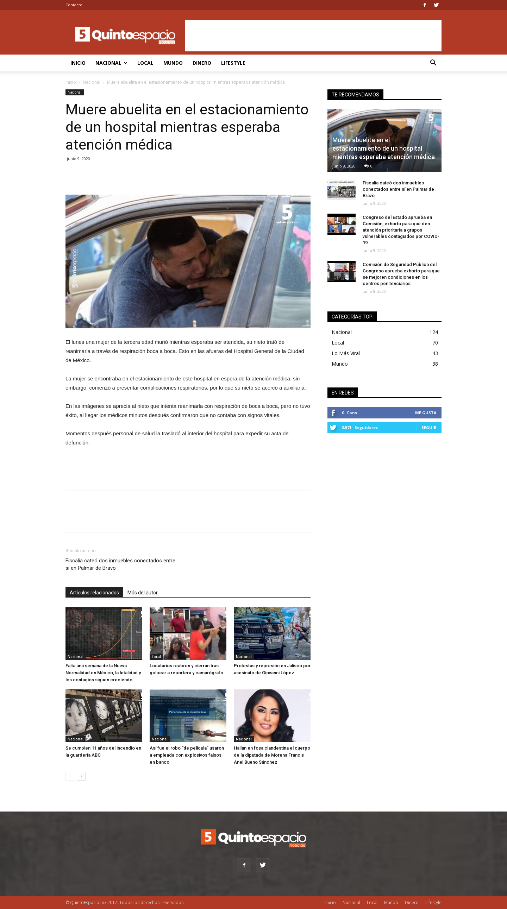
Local (145, 62)
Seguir (429, 427)
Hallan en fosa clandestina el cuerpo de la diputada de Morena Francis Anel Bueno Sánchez (272, 755)
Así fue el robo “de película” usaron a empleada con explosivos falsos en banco (187, 755)
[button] (433, 63)
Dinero (202, 62)
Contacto (73, 4)
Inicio (78, 62)
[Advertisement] (313, 35)
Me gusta (426, 412)
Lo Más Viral (346, 353)
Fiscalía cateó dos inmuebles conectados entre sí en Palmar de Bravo (120, 564)
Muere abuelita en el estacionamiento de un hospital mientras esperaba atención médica (383, 148)
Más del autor (142, 592)
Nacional (111, 62)
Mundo (173, 62)
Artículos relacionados (94, 592)
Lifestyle (233, 62)
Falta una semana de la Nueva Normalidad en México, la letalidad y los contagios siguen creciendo (103, 672)
